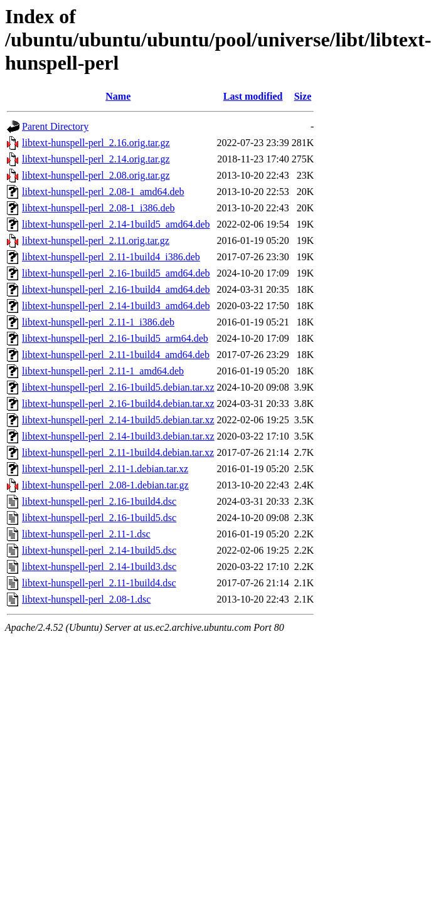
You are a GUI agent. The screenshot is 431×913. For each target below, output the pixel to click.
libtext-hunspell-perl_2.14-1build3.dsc (99, 566)
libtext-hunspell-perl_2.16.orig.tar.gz (96, 142)
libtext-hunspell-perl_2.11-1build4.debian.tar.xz (118, 452)
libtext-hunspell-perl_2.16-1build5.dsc (99, 517)
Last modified (253, 96)
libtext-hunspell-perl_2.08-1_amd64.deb (103, 191)
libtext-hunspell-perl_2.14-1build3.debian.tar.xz (118, 436)
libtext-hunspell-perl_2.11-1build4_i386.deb (111, 256)
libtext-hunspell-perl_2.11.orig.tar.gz (95, 240)
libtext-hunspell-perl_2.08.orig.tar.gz (96, 175)
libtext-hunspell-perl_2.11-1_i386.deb (98, 322)
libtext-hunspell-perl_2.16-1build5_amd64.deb (116, 273)
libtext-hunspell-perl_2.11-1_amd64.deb (103, 371)
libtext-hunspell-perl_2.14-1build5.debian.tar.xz (118, 419)
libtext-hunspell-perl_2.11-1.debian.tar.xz (105, 468)
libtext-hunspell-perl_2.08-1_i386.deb (98, 208)
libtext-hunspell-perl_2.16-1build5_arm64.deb (115, 338)
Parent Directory (55, 126)
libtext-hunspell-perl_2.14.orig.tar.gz (96, 159)
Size (303, 96)
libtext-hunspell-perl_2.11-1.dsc (86, 534)
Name (117, 96)
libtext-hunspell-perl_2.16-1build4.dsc (99, 501)
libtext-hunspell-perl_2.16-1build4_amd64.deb (116, 289)
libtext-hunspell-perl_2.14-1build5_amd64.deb (116, 224)
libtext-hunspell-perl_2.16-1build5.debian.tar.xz (118, 387)
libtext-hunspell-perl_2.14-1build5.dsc (99, 550)
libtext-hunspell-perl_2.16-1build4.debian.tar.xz (118, 403)
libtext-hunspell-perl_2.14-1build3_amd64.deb (116, 305)
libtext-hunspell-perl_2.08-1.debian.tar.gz (105, 485)
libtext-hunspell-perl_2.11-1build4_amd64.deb (116, 354)
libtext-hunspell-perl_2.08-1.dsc (86, 599)
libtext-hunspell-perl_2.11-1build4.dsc (99, 583)
